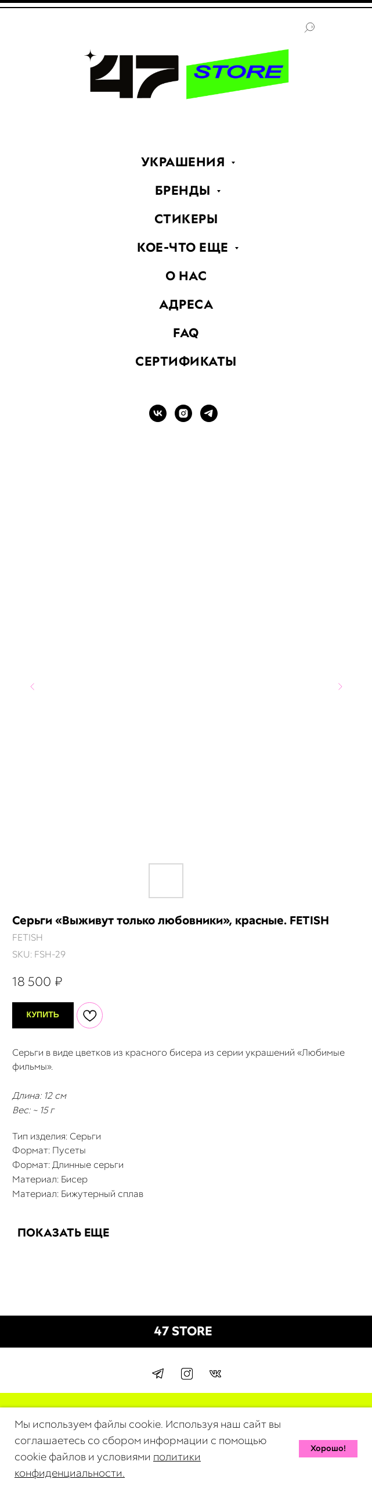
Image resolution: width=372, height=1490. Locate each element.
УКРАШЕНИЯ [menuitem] (184, 161)
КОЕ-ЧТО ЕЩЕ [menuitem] (184, 247)
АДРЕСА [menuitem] (186, 304)
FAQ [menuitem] (186, 332)
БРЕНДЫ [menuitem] (184, 190)
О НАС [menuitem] (186, 275)
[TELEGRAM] (209, 419)
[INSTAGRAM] (183, 419)
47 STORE (183, 1331)
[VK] (158, 419)
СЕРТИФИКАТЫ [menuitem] (186, 361)
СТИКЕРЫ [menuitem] (186, 218)
